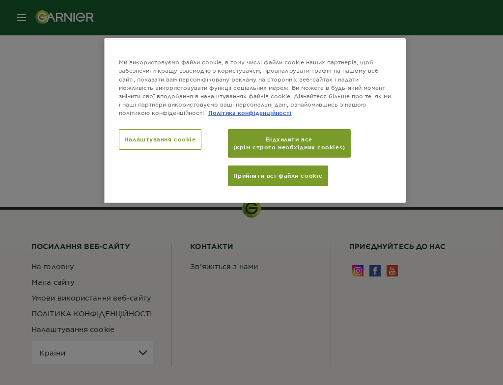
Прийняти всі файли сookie (278, 175)
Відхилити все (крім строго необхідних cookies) (289, 143)
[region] (255, 120)
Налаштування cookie (160, 139)
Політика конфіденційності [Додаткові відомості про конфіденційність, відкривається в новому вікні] (250, 112)
